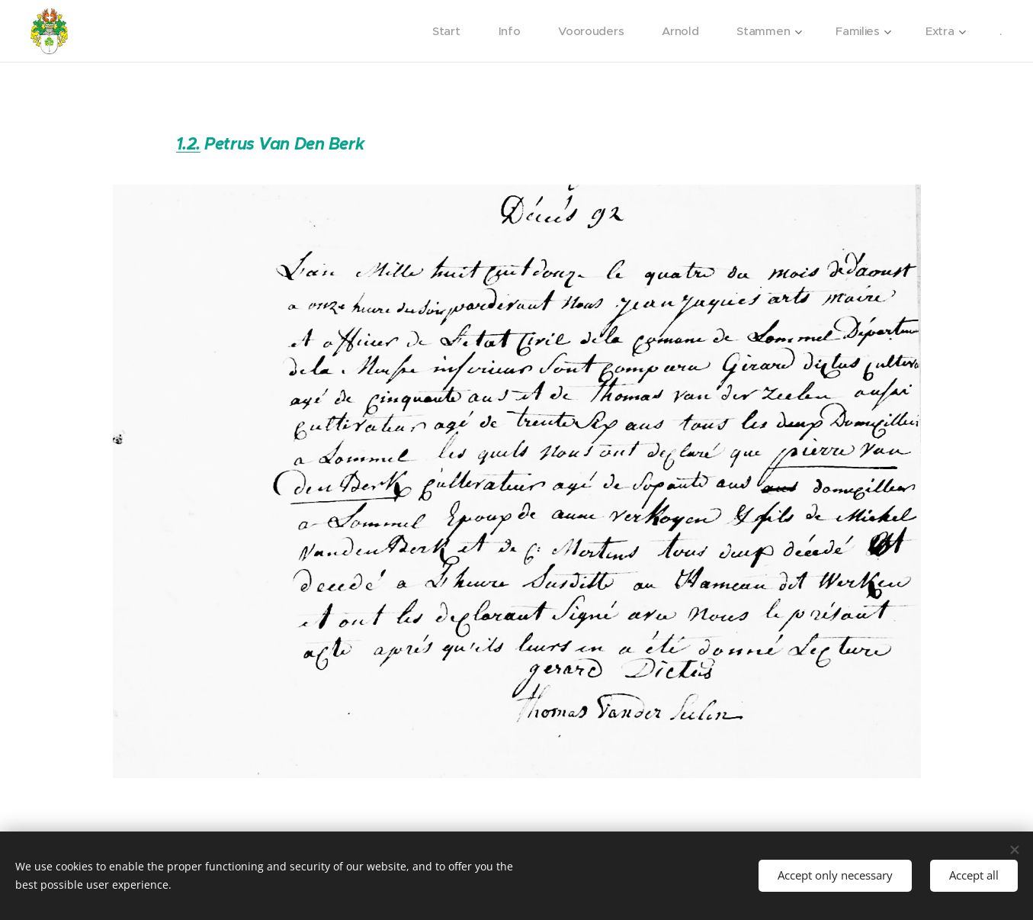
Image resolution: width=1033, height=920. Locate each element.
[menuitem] (444, 31)
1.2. (187, 143)
